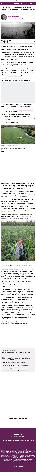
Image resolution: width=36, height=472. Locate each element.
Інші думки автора (8, 350)
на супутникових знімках (26, 109)
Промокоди (18, 442)
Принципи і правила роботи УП (27, 440)
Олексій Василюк (13, 16)
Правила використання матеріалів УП (10, 440)
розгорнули (7, 116)
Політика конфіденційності (22, 439)
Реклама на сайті (11, 439)
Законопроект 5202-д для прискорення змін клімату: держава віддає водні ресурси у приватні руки (16, 369)
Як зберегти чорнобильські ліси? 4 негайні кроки (15, 365)
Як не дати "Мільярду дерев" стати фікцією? (13, 362)
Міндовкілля (10, 273)
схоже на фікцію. (9, 284)
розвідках (15, 111)
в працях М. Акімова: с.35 (15, 75)
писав (16, 52)
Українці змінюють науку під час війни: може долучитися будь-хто (17, 353)
